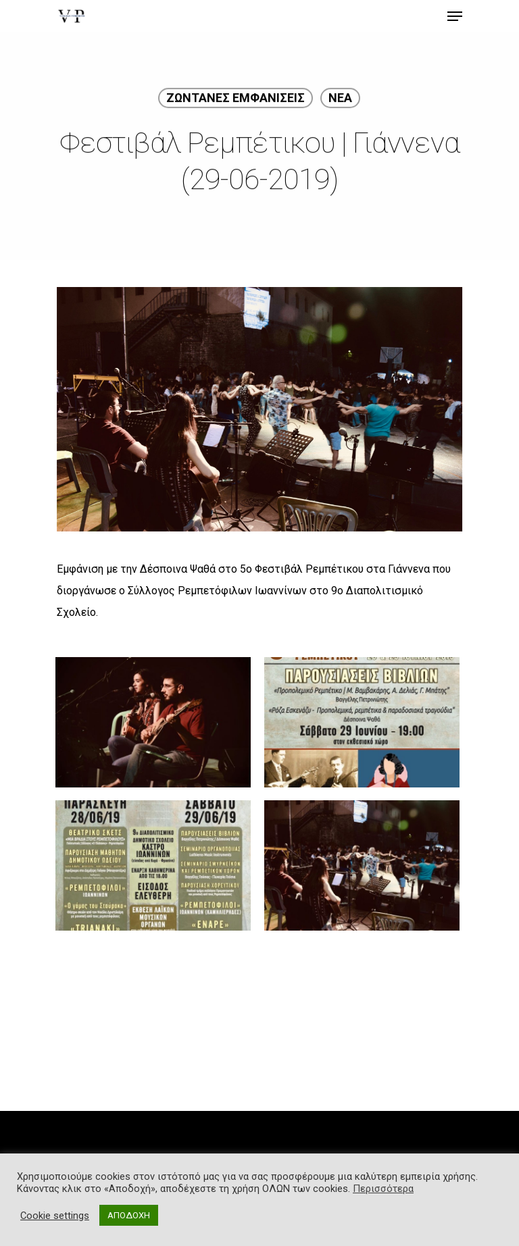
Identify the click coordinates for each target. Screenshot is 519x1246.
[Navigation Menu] (454, 16)
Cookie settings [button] (54, 1216)
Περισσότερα (383, 1189)
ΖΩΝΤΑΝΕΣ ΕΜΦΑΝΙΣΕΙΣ (235, 100)
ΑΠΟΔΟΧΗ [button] (128, 1215)
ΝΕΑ (340, 100)
